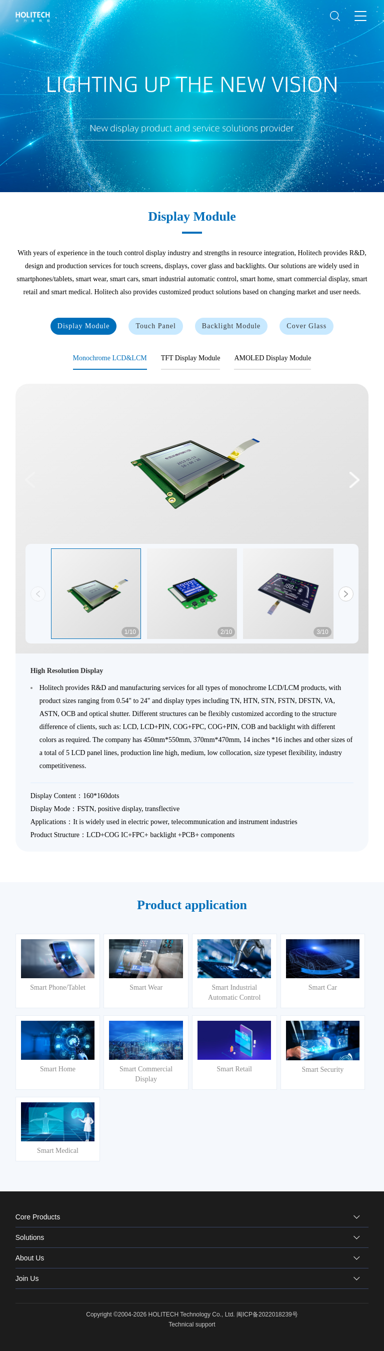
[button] (353, 480)
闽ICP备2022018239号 (267, 1314)
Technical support (191, 1324)
